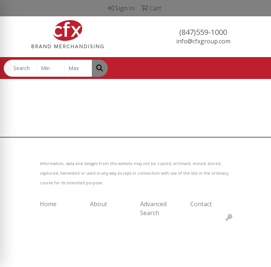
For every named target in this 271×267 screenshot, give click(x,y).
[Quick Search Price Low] (51, 68)
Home (48, 204)
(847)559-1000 (203, 32)
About (98, 204)
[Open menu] (256, 68)
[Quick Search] (20, 68)
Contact (201, 204)
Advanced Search (153, 208)
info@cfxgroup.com (203, 41)
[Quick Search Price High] (78, 68)
